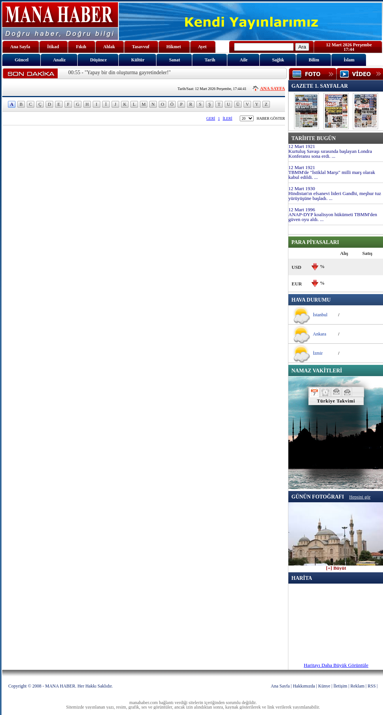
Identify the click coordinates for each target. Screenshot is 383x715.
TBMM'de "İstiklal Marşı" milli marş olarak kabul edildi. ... (331, 174)
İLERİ (228, 118)
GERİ (210, 118)
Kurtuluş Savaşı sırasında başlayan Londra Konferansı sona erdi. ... (330, 153)
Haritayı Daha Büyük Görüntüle (336, 665)
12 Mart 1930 (301, 188)
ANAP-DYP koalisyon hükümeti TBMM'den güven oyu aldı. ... (332, 217)
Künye (324, 686)
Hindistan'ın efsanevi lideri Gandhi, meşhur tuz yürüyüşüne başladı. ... (334, 196)
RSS (371, 686)
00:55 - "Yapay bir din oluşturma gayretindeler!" (119, 72)
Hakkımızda (304, 686)
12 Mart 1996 (301, 209)
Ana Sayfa (280, 686)
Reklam (358, 686)
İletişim (340, 686)
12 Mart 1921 (301, 146)
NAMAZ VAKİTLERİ (316, 371)
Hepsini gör (359, 497)
